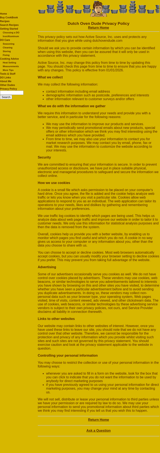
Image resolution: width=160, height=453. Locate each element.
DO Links (5, 77)
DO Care (5, 40)
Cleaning (7, 47)
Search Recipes (9, 25)
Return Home (98, 27)
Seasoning (8, 44)
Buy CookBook (9, 17)
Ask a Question (98, 430)
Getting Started (9, 28)
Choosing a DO (11, 32)
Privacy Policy (8, 88)
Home (3, 13)
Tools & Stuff (7, 73)
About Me (5, 81)
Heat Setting (9, 62)
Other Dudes (7, 85)
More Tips (8, 70)
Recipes (5, 21)
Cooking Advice (9, 58)
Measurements (11, 66)
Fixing (6, 55)
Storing (7, 51)
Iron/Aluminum (11, 36)
